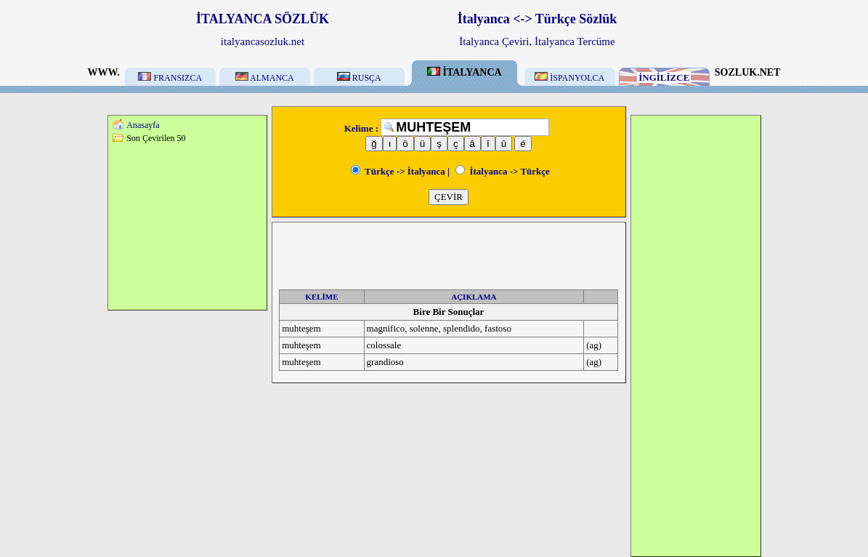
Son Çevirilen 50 (155, 138)
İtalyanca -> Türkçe (502, 171)
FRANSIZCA (170, 78)
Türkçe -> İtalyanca (398, 171)
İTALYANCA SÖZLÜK (262, 19)
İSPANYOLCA (569, 78)
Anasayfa (142, 125)
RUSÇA (359, 78)
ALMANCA (264, 78)
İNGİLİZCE (663, 77)
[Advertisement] (187, 226)
